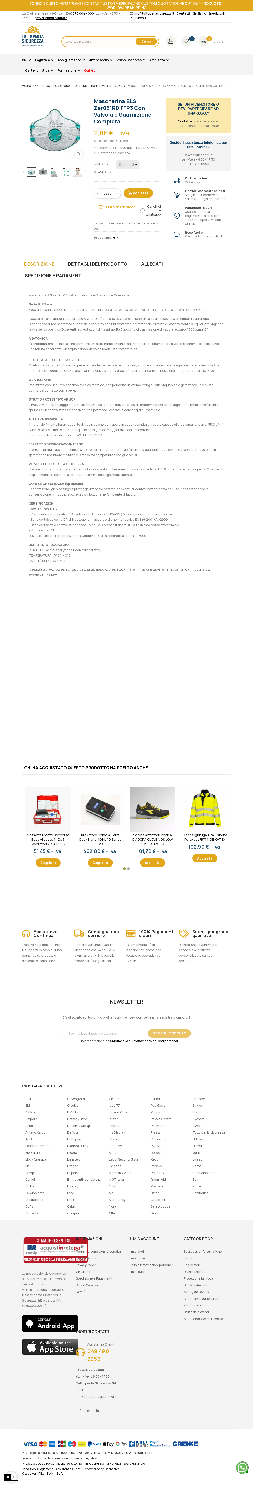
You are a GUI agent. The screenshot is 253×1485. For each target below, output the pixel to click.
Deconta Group (78, 1126)
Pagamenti (138, 18)
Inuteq (114, 1119)
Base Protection (37, 1146)
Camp (29, 1173)
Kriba (112, 1152)
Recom (156, 1159)
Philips (155, 1112)
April (28, 1139)
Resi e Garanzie (87, 1285)
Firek (70, 1200)
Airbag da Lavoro (196, 1292)
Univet (197, 1146)
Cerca (146, 41)
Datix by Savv (77, 1119)
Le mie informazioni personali (151, 1265)
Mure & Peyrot (119, 1200)
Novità (81, 1292)
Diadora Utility (77, 1146)
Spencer (199, 1099)
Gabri (71, 1206)
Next (86, 172)
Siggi (154, 1213)
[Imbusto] (127, 164)
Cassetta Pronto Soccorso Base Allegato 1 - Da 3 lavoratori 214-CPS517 (48, 839)
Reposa (156, 1152)
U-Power (199, 1139)
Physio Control (161, 1119)
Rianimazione (194, 1271)
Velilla (197, 1152)
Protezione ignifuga (198, 1278)
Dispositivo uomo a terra (202, 1298)
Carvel (30, 1179)
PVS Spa (156, 1146)
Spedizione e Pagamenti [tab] (54, 275)
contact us (95, 3)
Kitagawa (116, 1146)
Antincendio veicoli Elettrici (204, 1319)
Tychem (198, 1119)
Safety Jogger (161, 1206)
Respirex (157, 1173)
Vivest (197, 1159)
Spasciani (158, 1200)
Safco (155, 1193)
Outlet (155, 1099)
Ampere (31, 1119)
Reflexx (156, 1166)
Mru (112, 1193)
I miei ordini (138, 1251)
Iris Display (117, 1132)
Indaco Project (120, 1112)
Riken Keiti (158, 1179)
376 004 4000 (83, 13)
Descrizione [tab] (39, 264)
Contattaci (186, 121)
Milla (112, 1186)
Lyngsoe (115, 1166)
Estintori (190, 1258)
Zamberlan (201, 1193)
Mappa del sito (66, 1463)
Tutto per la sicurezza (209, 1132)
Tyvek (197, 1126)
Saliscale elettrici (196, 1312)
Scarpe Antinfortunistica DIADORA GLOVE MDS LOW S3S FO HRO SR (152, 839)
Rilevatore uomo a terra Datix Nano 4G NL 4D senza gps (100, 839)
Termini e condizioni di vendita (98, 1251)
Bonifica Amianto (196, 1285)
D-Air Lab (74, 1112)
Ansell (29, 1126)
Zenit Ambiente (204, 1173)
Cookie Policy (86, 1258)
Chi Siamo (199, 13)
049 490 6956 (98, 1354)
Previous (23, 172)
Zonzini (198, 1186)
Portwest (158, 1126)
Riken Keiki (46, 1473)
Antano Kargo (35, 1132)
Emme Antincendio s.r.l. (84, 1179)
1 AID (28, 1099)
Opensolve (111, 1469)
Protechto (158, 1139)
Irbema (114, 1126)
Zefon (197, 1166)
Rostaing (157, 1186)
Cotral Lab (33, 1213)
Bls (27, 1166)
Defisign (73, 1132)
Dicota (72, 1152)
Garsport (74, 1213)
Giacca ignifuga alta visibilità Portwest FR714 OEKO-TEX (205, 837)
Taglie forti (192, 1265)
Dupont (72, 1173)
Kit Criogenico (194, 1305)
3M (27, 1105)
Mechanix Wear (120, 1173)
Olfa (112, 1213)
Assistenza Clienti (68, 1469)
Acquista (138, 193)
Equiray (72, 1186)
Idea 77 (114, 1105)
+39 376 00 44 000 (90, 1369)
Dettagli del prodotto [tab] (97, 264)
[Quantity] (107, 193)
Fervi (70, 1193)
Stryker (198, 1105)
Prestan (156, 1132)
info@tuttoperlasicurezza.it (154, 13)
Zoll (195, 1179)
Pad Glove (158, 1105)
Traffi (196, 1112)
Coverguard (76, 1099)
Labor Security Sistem (125, 1159)
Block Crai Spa (35, 1159)
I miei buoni (138, 1271)
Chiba (29, 1186)
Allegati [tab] (152, 264)
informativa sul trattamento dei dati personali (144, 1041)
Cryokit (72, 1105)
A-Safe (30, 1112)
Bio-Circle (32, 1152)
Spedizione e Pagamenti (94, 1278)
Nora (112, 1206)
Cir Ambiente (35, 1193)
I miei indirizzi (139, 1258)
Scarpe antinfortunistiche (203, 1251)
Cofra (29, 1206)
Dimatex (73, 1159)
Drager (72, 1166)
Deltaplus (74, 1139)
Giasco (114, 1099)
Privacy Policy (85, 1265)
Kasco (113, 1139)
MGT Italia (116, 1179)
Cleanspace (34, 1200)
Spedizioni (216, 13)
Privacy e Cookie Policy (38, 1463)
